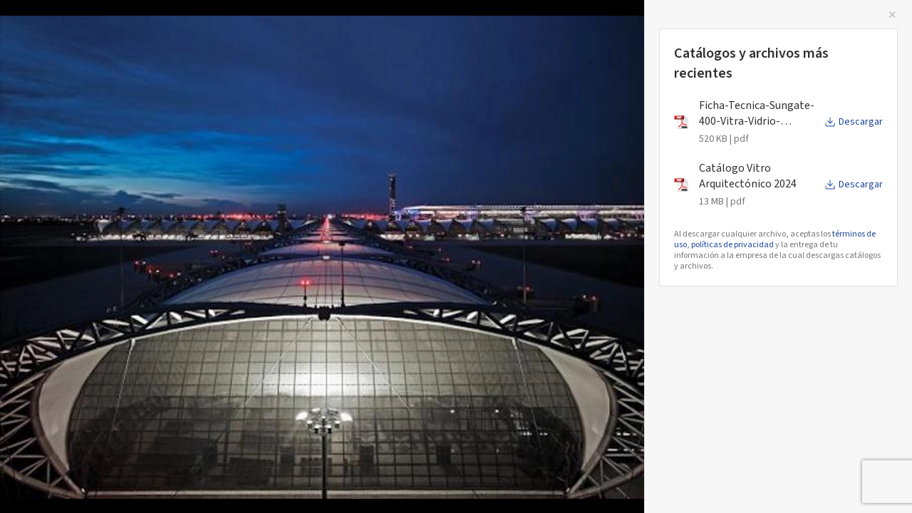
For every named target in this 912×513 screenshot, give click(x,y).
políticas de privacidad (732, 245)
